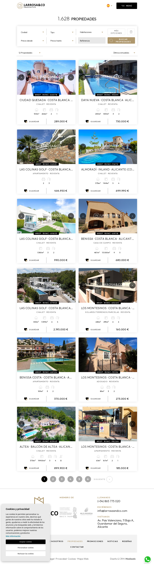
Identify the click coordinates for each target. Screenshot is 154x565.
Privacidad (61, 558)
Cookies (72, 558)
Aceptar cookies (25, 542)
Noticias (112, 541)
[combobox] (33, 32)
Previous (19, 77)
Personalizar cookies (26, 547)
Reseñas (127, 541)
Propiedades (75, 541)
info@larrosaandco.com (112, 511)
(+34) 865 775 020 (108, 501)
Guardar (31, 121)
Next (70, 77)
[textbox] (32, 32)
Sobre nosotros (53, 541)
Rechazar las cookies (26, 553)
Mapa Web (83, 558)
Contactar (77, 547)
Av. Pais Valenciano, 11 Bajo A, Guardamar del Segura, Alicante (115, 524)
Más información (13, 536)
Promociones (95, 541)
